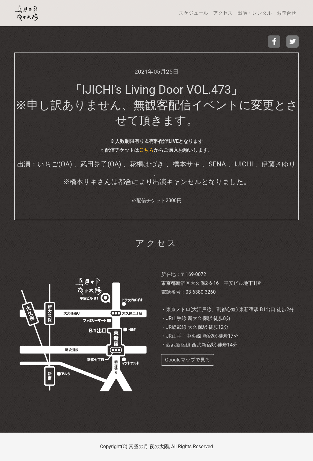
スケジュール (193, 13)
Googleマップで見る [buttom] (187, 360)
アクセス (223, 13)
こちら (146, 150)
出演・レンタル (255, 13)
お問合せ (286, 13)
